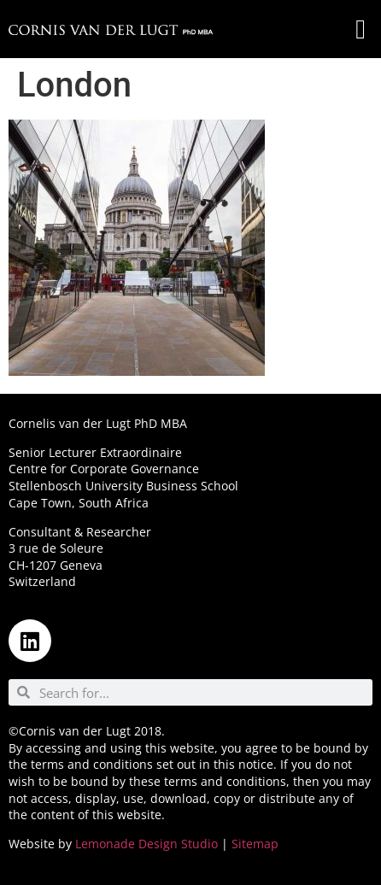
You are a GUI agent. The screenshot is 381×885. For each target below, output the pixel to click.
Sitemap (255, 843)
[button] (360, 29)
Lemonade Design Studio (146, 843)
